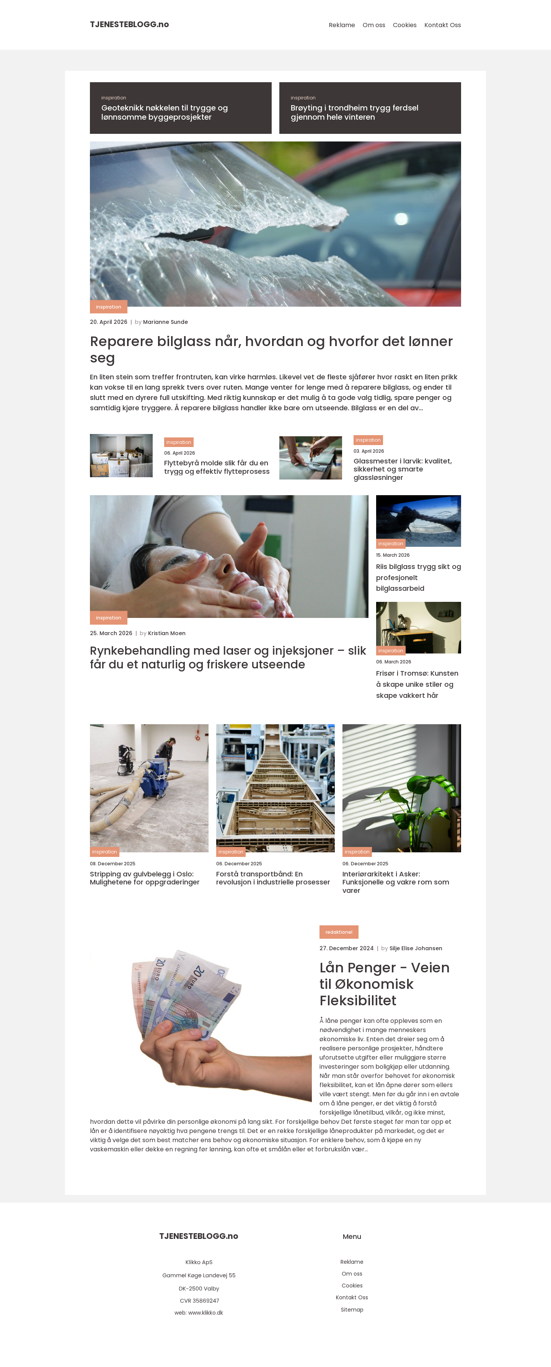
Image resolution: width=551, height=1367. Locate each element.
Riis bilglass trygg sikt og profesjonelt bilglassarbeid (418, 577)
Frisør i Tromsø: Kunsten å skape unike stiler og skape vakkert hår (417, 684)
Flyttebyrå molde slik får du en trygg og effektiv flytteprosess (217, 467)
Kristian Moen (167, 633)
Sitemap (352, 1309)
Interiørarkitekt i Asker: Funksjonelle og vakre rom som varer (395, 882)
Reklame (342, 25)
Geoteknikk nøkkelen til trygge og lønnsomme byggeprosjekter (164, 112)
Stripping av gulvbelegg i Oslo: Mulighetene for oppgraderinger (145, 878)
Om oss (374, 25)
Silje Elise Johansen (416, 948)
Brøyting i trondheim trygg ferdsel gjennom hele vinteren (355, 112)
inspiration (113, 97)
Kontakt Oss (442, 25)
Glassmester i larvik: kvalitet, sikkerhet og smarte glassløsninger (403, 469)
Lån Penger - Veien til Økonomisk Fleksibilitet (385, 984)
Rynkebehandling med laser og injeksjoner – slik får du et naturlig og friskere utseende (228, 657)
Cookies (405, 25)
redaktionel (339, 932)
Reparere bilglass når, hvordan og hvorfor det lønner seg (271, 349)
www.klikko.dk (205, 1313)
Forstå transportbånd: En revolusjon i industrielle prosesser (273, 878)
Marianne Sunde (165, 322)
